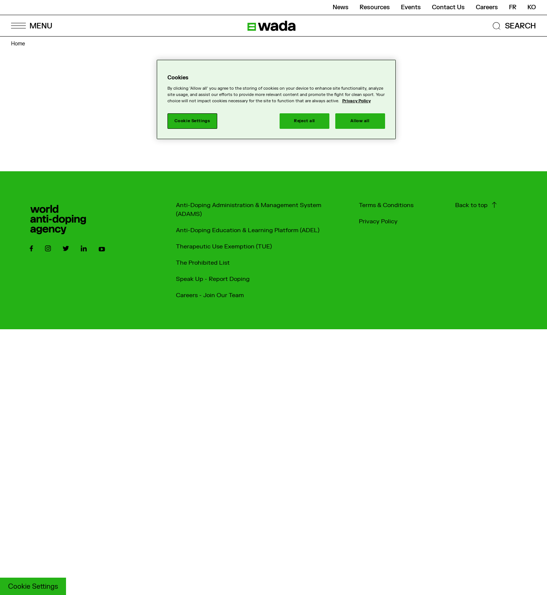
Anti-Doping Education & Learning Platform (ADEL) (247, 230)
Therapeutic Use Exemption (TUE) (224, 246)
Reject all (304, 121)
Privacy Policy (378, 221)
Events (411, 7)
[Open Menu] (31, 25)
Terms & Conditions (386, 205)
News (341, 7)
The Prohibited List (203, 262)
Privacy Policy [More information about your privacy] (356, 101)
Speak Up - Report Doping (213, 279)
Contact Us (448, 7)
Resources (375, 7)
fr (512, 7)
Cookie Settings (33, 586)
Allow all (359, 121)
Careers (487, 7)
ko (531, 7)
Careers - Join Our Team (210, 295)
